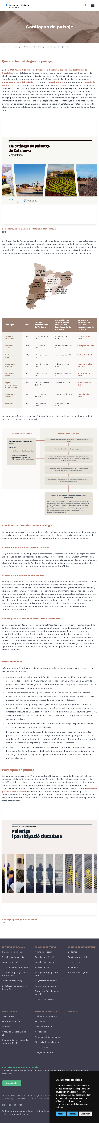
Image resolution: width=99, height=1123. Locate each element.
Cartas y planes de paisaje (15, 967)
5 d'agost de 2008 (85, 346)
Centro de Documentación (82, 947)
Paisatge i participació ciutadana (19, 919)
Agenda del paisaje (44, 952)
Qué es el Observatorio (46, 1016)
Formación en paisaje (45, 986)
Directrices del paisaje (13, 957)
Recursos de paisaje (45, 947)
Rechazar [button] (72, 1114)
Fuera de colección (11, 1021)
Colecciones (8, 1016)
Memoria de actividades (47, 1042)
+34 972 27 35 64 (43, 1098)
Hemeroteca (74, 962)
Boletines (6, 1026)
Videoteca (73, 967)
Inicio (4, 47)
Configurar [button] (85, 1114)
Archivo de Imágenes (78, 972)
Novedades (40, 1032)
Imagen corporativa (44, 1052)
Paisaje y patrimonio (45, 957)
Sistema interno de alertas (16, 1114)
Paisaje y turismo (43, 967)
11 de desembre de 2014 (84, 384)
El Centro (72, 952)
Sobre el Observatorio (47, 1011)
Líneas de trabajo (43, 1026)
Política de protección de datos (17, 1111)
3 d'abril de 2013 (84, 355)
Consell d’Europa (56, 82)
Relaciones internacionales (48, 1037)
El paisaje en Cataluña (22, 47)
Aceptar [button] (61, 1114)
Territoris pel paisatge (13, 980)
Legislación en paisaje (46, 980)
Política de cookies (44, 1111)
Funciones (40, 1021)
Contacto (73, 1011)
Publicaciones (9, 1011)
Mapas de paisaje (10, 962)
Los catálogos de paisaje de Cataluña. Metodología (29, 229)
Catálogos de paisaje (47, 47)
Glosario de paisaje (44, 999)
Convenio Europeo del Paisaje (17, 82)
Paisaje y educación (45, 962)
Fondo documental (77, 957)
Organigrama (41, 1047)
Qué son (65, 47)
